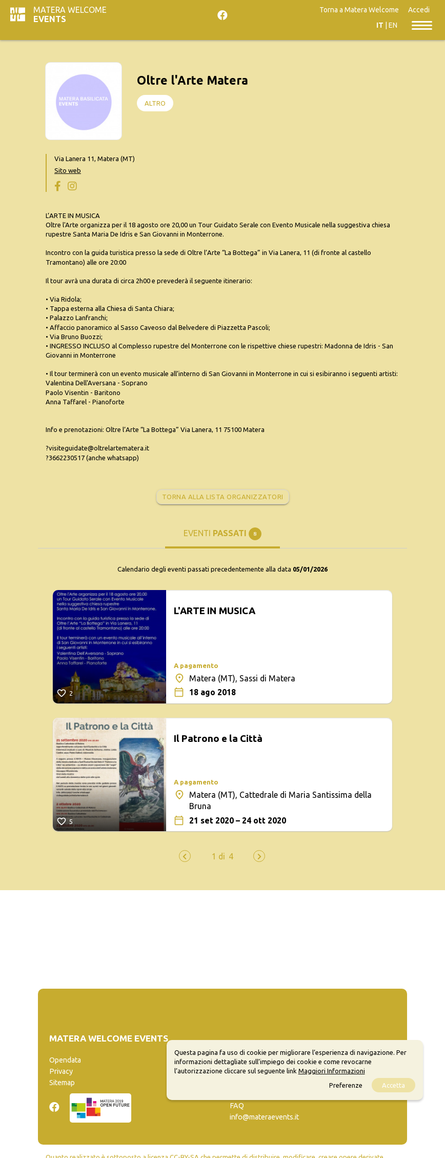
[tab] (222, 537)
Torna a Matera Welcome (359, 10)
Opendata (65, 1060)
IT (379, 25)
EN (393, 25)
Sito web (67, 170)
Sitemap (62, 1082)
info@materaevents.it (264, 1117)
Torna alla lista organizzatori (223, 496)
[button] (218, 856)
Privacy (61, 1071)
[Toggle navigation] (422, 24)
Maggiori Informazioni (331, 1070)
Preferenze (345, 1085)
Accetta (393, 1085)
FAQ (237, 1106)
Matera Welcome (70, 14)
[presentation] (185, 856)
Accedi (419, 10)
